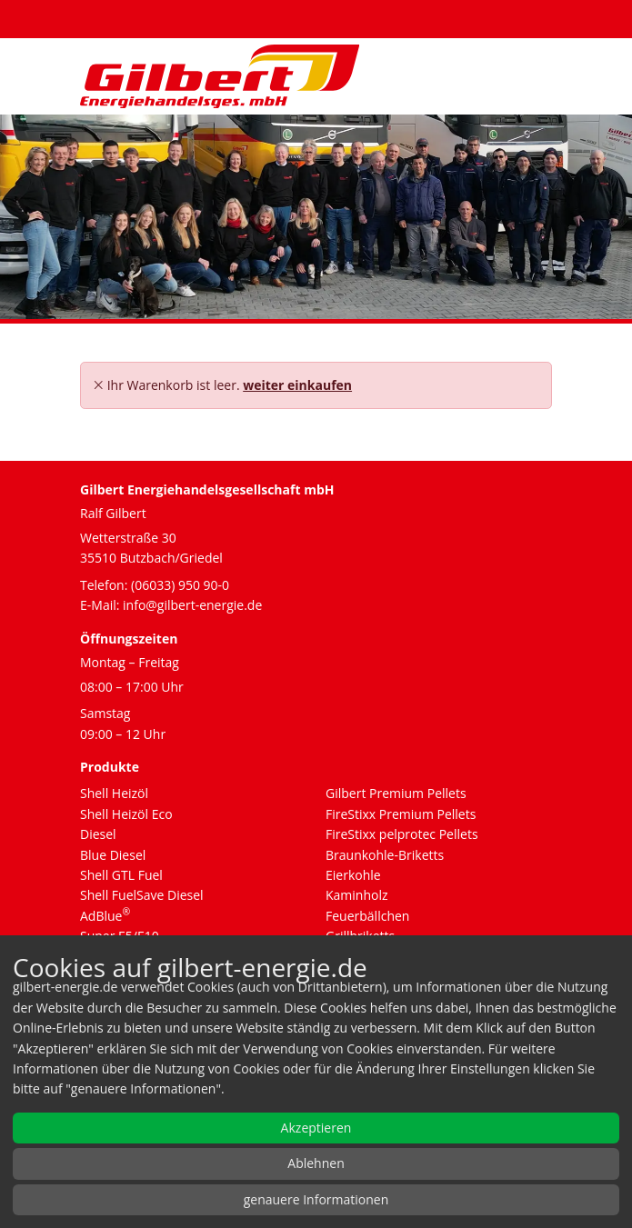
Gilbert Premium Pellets (396, 793)
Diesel (98, 834)
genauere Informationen (316, 1199)
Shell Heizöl (114, 793)
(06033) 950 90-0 (180, 585)
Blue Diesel (112, 855)
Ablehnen (315, 1163)
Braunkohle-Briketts (385, 855)
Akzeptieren (316, 1127)
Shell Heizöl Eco (126, 814)
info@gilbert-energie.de (192, 605)
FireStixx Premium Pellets (401, 814)
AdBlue (105, 915)
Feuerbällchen (367, 915)
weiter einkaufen (297, 385)
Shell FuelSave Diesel (142, 895)
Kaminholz (357, 895)
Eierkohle (353, 875)
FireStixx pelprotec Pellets (402, 834)
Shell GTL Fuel (121, 875)
